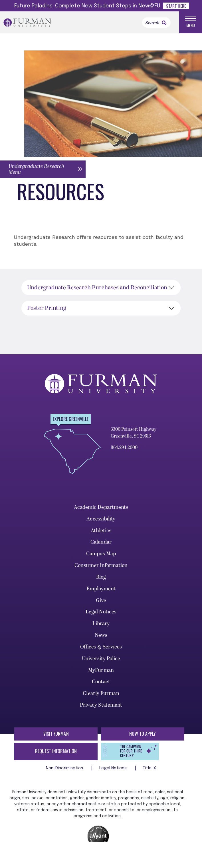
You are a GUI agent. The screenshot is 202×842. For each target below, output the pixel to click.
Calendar (101, 543)
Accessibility (100, 519)
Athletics (101, 531)
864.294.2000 (124, 448)
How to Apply (142, 734)
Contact (101, 682)
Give (101, 601)
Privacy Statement (101, 706)
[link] (164, 23)
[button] (43, 169)
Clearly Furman (101, 694)
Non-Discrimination (65, 769)
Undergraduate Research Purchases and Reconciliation (97, 288)
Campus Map (101, 554)
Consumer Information (101, 566)
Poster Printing (46, 309)
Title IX (149, 769)
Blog (101, 577)
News (101, 636)
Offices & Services (101, 647)
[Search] (156, 23)
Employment (101, 589)
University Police (101, 659)
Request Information (56, 751)
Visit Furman (56, 734)
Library (101, 624)
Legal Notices (101, 613)
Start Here (176, 6)
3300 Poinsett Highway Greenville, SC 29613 (133, 433)
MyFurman (101, 671)
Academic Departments (101, 508)
